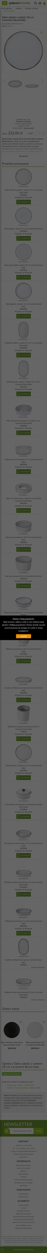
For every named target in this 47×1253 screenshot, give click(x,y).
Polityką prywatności (18, 625)
